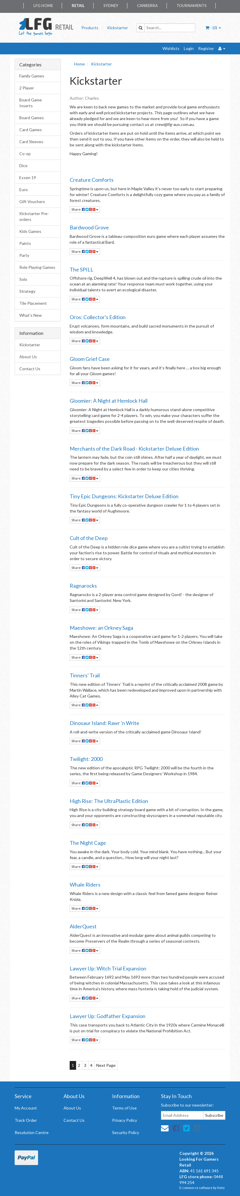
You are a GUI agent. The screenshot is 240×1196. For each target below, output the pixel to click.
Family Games (31, 75)
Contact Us (29, 368)
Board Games (31, 117)
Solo (23, 279)
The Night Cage (88, 843)
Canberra (147, 5)
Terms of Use (124, 1107)
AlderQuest (83, 926)
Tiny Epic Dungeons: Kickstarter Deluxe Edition (124, 496)
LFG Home (43, 5)
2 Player (26, 87)
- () (213, 27)
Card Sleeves (31, 141)
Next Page (106, 1065)
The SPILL (81, 269)
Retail (78, 5)
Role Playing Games (37, 267)
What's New (30, 315)
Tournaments (191, 5)
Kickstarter (117, 27)
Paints (25, 243)
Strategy (27, 291)
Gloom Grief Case (90, 359)
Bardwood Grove (89, 227)
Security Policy (125, 1132)
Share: (84, 209)
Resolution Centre (32, 1132)
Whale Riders (85, 884)
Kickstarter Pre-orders (34, 216)
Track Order (26, 1120)
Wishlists (170, 48)
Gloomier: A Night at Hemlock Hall (109, 400)
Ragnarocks (83, 585)
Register (206, 48)
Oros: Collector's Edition (98, 317)
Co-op (25, 153)
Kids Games (30, 231)
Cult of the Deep (89, 538)
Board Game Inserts (30, 102)
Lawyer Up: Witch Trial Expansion (108, 968)
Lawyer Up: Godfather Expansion (107, 1016)
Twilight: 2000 (86, 759)
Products (89, 27)
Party (24, 255)
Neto (220, 1188)
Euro (23, 189)
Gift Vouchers (32, 201)
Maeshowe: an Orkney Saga (101, 627)
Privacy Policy (124, 1120)
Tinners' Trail (85, 675)
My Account (26, 1107)
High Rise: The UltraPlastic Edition (109, 801)
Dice (23, 165)
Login (189, 48)
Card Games (30, 129)
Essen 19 (27, 177)
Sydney (110, 5)
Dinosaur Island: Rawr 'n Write (104, 723)
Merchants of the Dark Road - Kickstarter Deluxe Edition (134, 448)
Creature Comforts (92, 179)
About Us (28, 356)
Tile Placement (33, 303)
